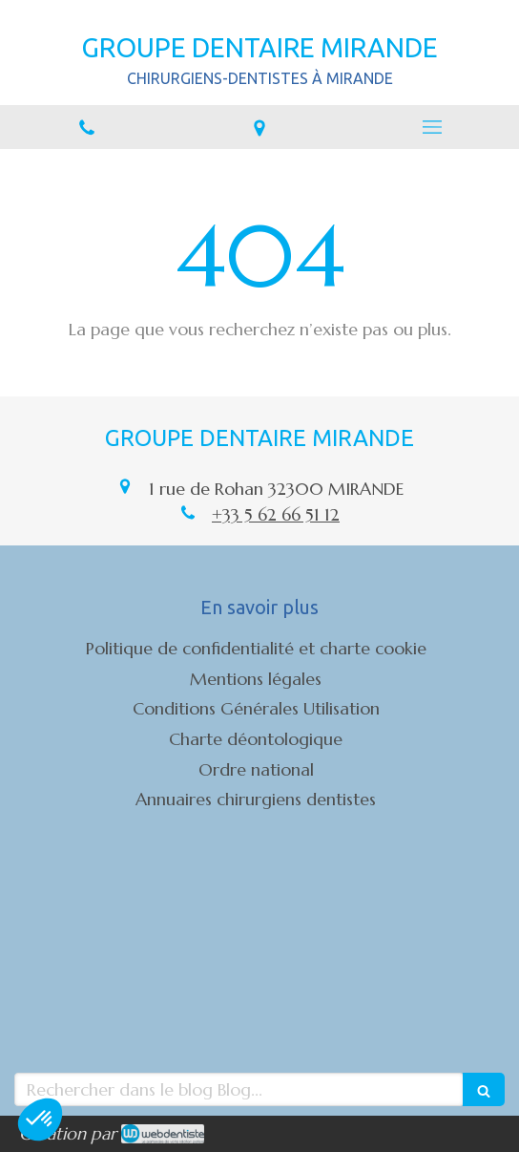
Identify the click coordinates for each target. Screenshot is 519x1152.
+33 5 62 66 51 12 (276, 514)
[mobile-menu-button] (432, 127)
